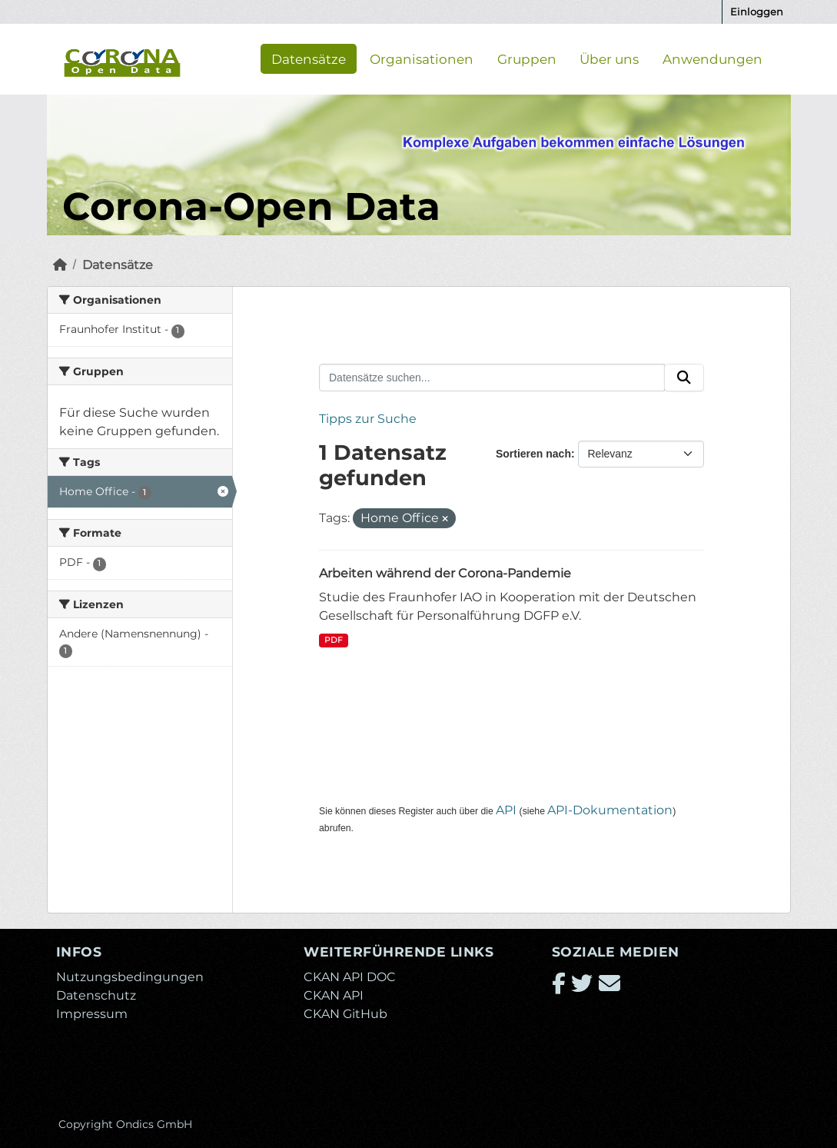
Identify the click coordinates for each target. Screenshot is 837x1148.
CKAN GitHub (345, 1014)
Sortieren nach (533, 454)
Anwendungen (712, 58)
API (506, 810)
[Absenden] (684, 377)
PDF (333, 640)
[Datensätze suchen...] (492, 377)
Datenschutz (96, 995)
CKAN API (334, 995)
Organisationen (421, 58)
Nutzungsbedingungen (130, 977)
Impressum (92, 1014)
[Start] (60, 265)
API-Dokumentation (610, 810)
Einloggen (756, 11)
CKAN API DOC (350, 977)
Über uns (609, 58)
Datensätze (308, 58)
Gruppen (526, 58)
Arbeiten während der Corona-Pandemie (445, 573)
